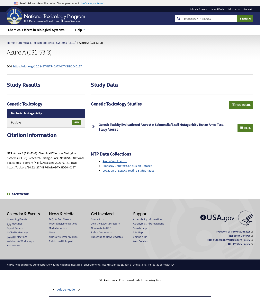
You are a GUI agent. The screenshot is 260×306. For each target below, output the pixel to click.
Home (11, 43)
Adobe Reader (66, 289)
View (76, 122)
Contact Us (97, 219)
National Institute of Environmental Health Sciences (90, 264)
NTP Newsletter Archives (63, 237)
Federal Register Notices (63, 223)
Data (245, 128)
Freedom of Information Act (233, 231)
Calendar (198, 9)
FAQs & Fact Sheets (60, 219)
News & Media (217, 9)
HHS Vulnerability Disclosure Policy (228, 240)
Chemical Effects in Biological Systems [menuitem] (36, 30)
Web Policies (140, 241)
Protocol (241, 105)
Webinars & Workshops (20, 241)
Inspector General (239, 235)
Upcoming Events (17, 219)
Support (248, 9)
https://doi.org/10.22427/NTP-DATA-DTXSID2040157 (47, 66)
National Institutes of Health (153, 264)
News (52, 232)
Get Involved (234, 9)
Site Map (138, 232)
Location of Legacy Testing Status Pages (128, 170)
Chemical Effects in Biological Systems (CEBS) (46, 43)
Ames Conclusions (115, 161)
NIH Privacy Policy (239, 244)
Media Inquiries (58, 228)
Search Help (140, 228)
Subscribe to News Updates (107, 237)
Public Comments (101, 232)
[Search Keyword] (209, 18)
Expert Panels (14, 228)
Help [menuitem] (78, 30)
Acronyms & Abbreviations (148, 223)
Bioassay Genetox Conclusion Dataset (127, 166)
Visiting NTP (140, 237)
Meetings (14, 223)
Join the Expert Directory (105, 223)
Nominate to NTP (101, 228)
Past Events (13, 245)
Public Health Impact (61, 241)
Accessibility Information (147, 219)
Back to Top (20, 194)
